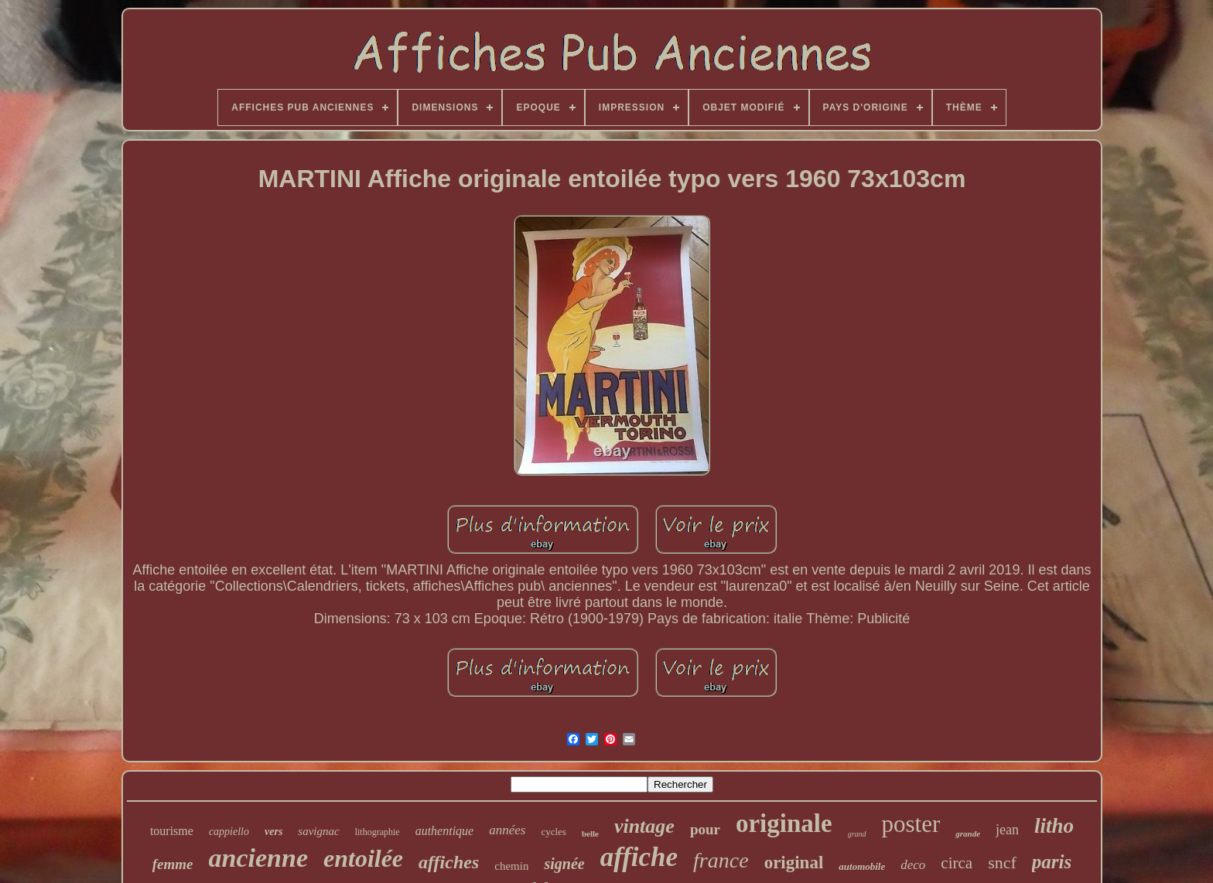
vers (273, 831)
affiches (449, 862)
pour (705, 829)
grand (857, 834)
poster (911, 823)
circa (956, 863)
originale (784, 823)
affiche (639, 857)
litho (1054, 825)
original (794, 862)
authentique (444, 830)
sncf (1002, 862)
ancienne (258, 858)
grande (967, 833)
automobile (862, 866)
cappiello (229, 831)
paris (1051, 861)
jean (1007, 829)
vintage (644, 826)
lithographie (377, 832)
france (721, 860)
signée (564, 863)
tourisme (171, 830)
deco (912, 864)
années (507, 830)
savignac (318, 831)
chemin (511, 866)
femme (172, 864)
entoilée (363, 858)
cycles (553, 831)
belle (590, 833)
